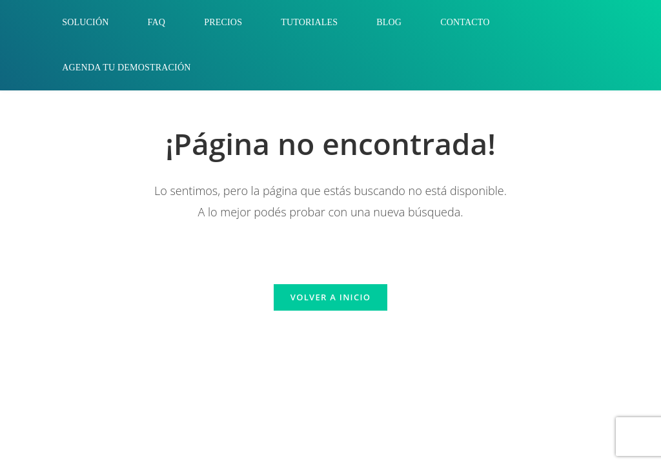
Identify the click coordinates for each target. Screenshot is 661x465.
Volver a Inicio (330, 297)
